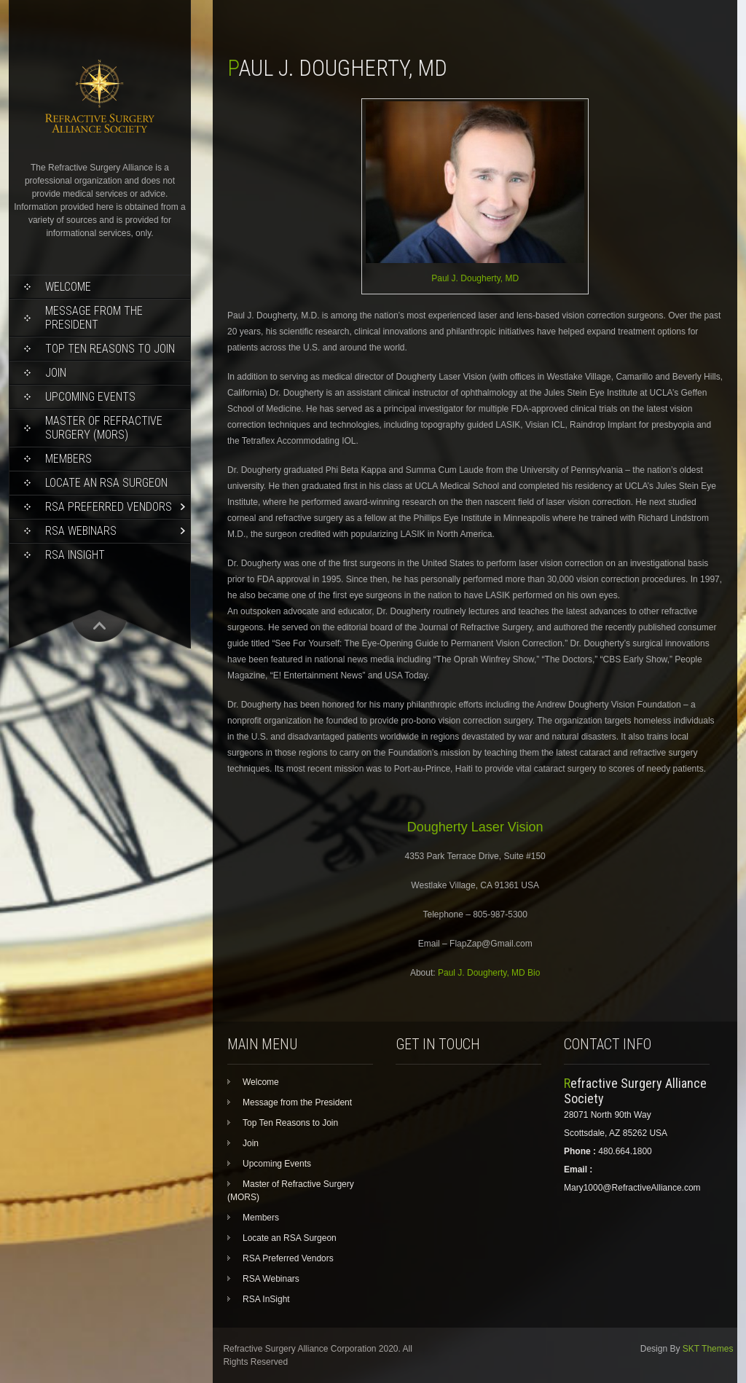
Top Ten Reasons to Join (110, 349)
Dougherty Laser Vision (475, 827)
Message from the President (94, 318)
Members (68, 459)
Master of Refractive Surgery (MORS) (103, 428)
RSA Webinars (81, 531)
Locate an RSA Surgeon (106, 483)
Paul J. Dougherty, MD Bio (489, 973)
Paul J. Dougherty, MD (475, 278)
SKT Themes (708, 1349)
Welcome (68, 287)
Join (55, 373)
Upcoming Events (90, 397)
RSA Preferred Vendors (108, 507)
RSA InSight (75, 555)
